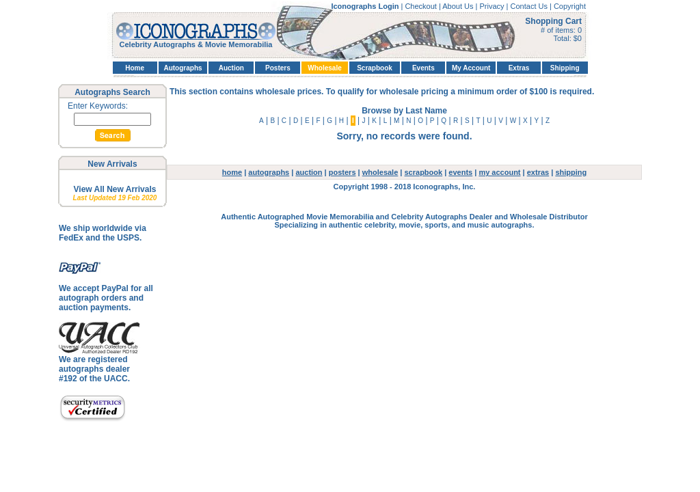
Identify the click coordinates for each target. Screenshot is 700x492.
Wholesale (324, 68)
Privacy (492, 6)
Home (134, 68)
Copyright (570, 6)
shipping (571, 172)
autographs (268, 172)
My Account (471, 68)
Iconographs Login (366, 6)
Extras (519, 68)
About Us (458, 6)
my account (499, 172)
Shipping (565, 68)
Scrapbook (374, 68)
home (232, 172)
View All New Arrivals (115, 189)
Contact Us (530, 6)
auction (308, 172)
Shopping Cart (553, 21)
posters (342, 172)
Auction (231, 68)
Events (423, 68)
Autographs (182, 68)
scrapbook (424, 172)
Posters (278, 68)
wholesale (380, 172)
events (460, 172)
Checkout (422, 6)
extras (538, 172)
